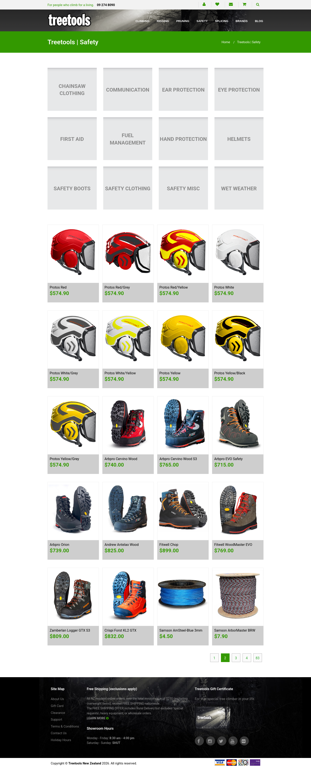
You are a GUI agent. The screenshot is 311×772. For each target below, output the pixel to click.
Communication (127, 90)
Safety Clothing (127, 189)
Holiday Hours (61, 740)
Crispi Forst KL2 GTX (120, 630)
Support (56, 719)
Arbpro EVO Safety (228, 459)
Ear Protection (183, 90)
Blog (259, 21)
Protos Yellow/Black (229, 373)
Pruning (182, 21)
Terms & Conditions (65, 726)
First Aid (72, 139)
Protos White (224, 287)
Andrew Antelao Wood (122, 545)
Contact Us (59, 733)
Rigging (163, 21)
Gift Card (57, 706)
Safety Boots (72, 189)
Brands (242, 21)
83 (258, 658)
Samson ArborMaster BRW (234, 630)
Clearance (58, 713)
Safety (202, 21)
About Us (57, 699)
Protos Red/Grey (117, 287)
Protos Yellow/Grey (64, 459)
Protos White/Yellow (120, 373)
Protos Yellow (169, 373)
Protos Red (58, 287)
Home (226, 42)
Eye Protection (239, 90)
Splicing (221, 21)
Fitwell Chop (168, 545)
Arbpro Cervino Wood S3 (178, 459)
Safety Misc (183, 189)
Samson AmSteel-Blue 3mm (180, 630)
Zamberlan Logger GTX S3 (70, 630)
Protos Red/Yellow (173, 287)
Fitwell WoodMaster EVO (233, 545)
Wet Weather (239, 189)
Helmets (239, 139)
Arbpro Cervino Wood (121, 459)
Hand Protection (183, 139)
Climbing (142, 21)
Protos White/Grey (64, 373)
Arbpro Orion (59, 545)
